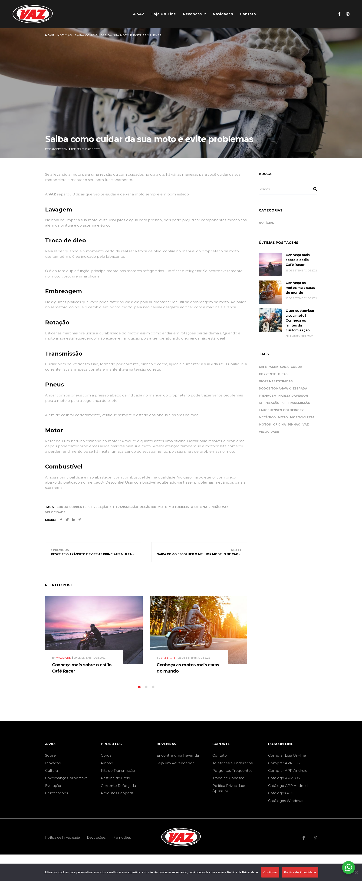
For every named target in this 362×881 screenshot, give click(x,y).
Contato (219, 755)
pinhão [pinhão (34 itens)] (294, 424)
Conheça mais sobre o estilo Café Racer (298, 260)
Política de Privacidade (62, 837)
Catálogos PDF (281, 793)
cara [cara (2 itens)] (284, 367)
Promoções (121, 837)
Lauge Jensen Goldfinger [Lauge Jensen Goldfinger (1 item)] (281, 410)
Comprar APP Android (287, 770)
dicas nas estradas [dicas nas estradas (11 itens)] (276, 381)
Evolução (53, 785)
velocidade (55, 512)
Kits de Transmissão (118, 770)
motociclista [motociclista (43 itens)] (302, 417)
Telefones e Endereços (232, 763)
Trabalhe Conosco (228, 778)
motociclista (181, 507)
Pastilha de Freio (115, 778)
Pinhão (107, 763)
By (56, 149)
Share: (50, 519)
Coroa (106, 755)
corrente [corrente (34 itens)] (267, 374)
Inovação (53, 763)
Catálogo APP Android (288, 785)
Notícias (266, 222)
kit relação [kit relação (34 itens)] (269, 403)
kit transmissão (123, 507)
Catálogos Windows (285, 801)
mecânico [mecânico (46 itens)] (267, 417)
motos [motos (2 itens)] (265, 424)
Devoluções (96, 837)
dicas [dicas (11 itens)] (283, 374)
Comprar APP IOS (284, 763)
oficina (200, 507)
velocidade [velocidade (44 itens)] (269, 431)
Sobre (50, 755)
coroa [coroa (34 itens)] (296, 367)
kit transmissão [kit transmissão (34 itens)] (296, 403)
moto (163, 507)
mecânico (147, 507)
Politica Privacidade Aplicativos (229, 788)
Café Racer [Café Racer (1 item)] (268, 367)
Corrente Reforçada (118, 785)
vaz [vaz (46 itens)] (306, 424)
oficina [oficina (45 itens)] (279, 424)
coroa (62, 507)
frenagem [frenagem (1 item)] (267, 395)
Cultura (51, 770)
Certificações (56, 793)
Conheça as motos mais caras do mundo (300, 288)
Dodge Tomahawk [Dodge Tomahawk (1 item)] (275, 388)
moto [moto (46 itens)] (283, 417)
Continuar (270, 872)
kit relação (98, 507)
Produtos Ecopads (117, 793)
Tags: (49, 507)
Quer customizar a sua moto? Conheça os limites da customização (300, 320)
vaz (225, 507)
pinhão (214, 507)
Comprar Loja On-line (287, 755)
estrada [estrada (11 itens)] (300, 388)
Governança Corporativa (66, 778)
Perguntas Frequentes (232, 770)
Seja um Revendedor (175, 763)
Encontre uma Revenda (178, 755)
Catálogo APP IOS (284, 778)
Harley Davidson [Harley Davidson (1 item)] (293, 395)
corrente (77, 507)
